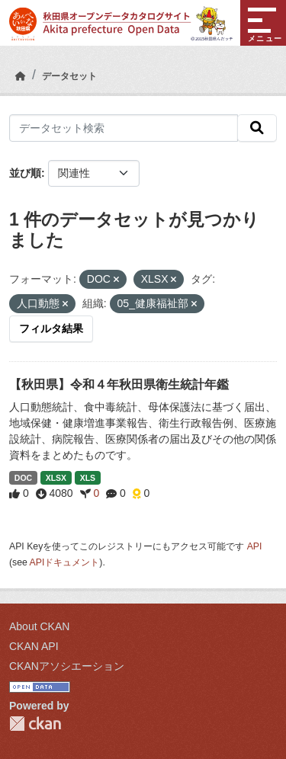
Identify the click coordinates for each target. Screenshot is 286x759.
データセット (69, 76)
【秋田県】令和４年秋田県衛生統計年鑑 (119, 384)
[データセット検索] (123, 128)
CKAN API (34, 646)
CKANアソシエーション (66, 666)
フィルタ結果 (51, 328)
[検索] (257, 128)
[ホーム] (20, 76)
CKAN (35, 724)
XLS (87, 477)
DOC (23, 477)
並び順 (25, 173)
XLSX (56, 477)
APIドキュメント (65, 562)
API (254, 546)
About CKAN (39, 626)
